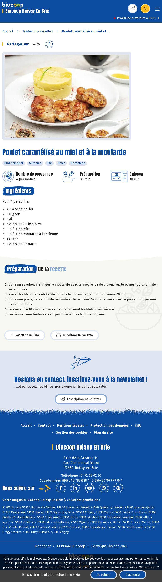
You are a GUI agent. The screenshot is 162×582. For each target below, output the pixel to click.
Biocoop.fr (43, 546)
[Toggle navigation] (157, 10)
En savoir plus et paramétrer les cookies (51, 574)
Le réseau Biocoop (71, 546)
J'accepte (133, 574)
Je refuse (103, 574)
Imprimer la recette (74, 335)
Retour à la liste (24, 335)
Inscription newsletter (81, 399)
